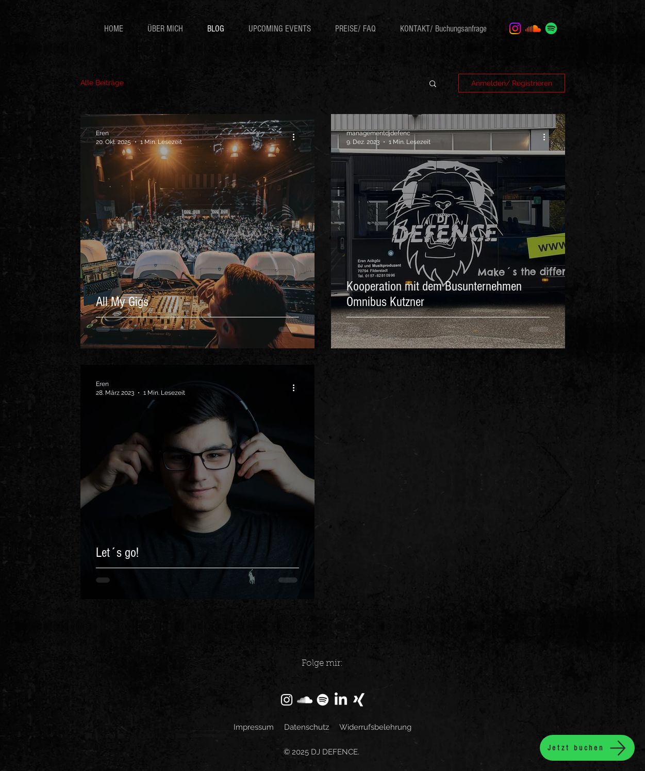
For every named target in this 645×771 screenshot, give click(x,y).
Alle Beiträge (102, 82)
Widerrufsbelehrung (375, 727)
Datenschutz (306, 727)
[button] (433, 84)
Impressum (254, 727)
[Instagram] (515, 28)
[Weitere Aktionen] (297, 137)
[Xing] (359, 700)
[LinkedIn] (341, 700)
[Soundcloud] (533, 28)
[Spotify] (551, 28)
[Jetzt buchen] (587, 748)
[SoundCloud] (304, 700)
